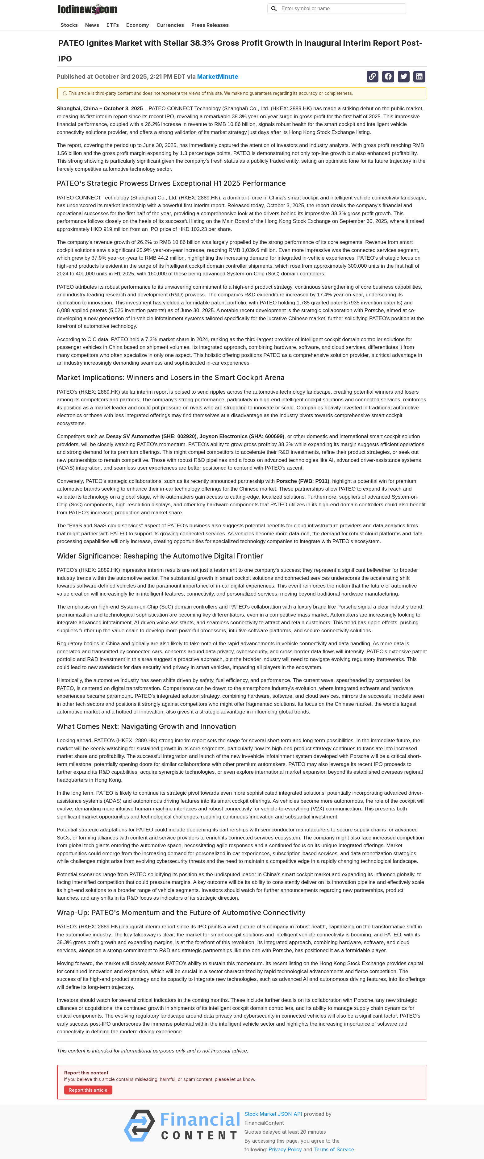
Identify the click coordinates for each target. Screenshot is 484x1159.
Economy (137, 25)
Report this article (88, 1090)
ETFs (112, 25)
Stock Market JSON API (273, 1114)
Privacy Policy (285, 1149)
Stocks (69, 25)
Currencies (170, 25)
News (92, 25)
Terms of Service (334, 1149)
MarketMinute (217, 76)
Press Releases (210, 25)
